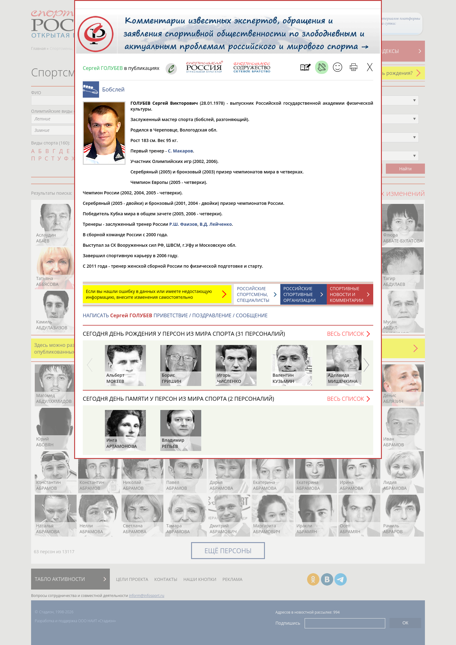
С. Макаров (180, 154)
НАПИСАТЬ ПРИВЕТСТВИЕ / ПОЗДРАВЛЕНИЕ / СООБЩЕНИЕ (175, 318)
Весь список (345, 336)
